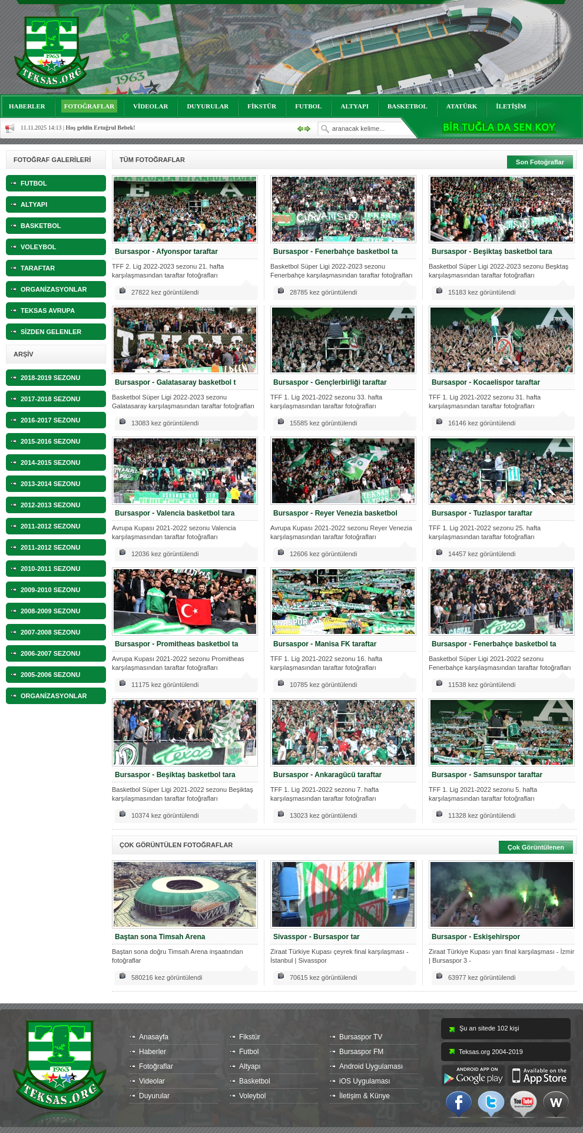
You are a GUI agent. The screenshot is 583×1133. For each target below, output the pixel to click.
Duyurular (154, 1096)
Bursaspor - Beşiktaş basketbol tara (492, 251)
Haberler (152, 1052)
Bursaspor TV (360, 1037)
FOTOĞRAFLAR (89, 106)
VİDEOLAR (150, 106)
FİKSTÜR (261, 106)
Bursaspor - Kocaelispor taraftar (486, 382)
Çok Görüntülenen (536, 847)
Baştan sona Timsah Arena (160, 937)
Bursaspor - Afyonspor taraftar (166, 251)
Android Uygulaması (371, 1066)
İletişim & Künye (364, 1096)
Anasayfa (153, 1037)
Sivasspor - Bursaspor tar (316, 937)
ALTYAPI (354, 106)
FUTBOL (308, 106)
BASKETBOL (407, 106)
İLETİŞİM (511, 106)
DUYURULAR (207, 106)
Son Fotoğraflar (540, 162)
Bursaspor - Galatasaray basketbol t (175, 382)
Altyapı (250, 1066)
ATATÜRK (462, 106)
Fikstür (249, 1037)
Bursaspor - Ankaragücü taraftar (327, 775)
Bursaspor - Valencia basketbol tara (174, 513)
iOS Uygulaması (364, 1081)
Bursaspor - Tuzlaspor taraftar (482, 513)
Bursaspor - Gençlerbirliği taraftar (330, 382)
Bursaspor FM (361, 1052)
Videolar (152, 1081)
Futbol (249, 1052)
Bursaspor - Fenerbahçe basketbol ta (335, 251)
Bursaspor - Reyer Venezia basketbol (335, 513)
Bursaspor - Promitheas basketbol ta (176, 644)
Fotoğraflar (156, 1066)
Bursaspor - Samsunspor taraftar (487, 775)
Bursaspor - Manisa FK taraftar (324, 644)
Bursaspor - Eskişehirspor (476, 937)
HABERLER (27, 106)
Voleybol (252, 1096)
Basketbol (254, 1081)
